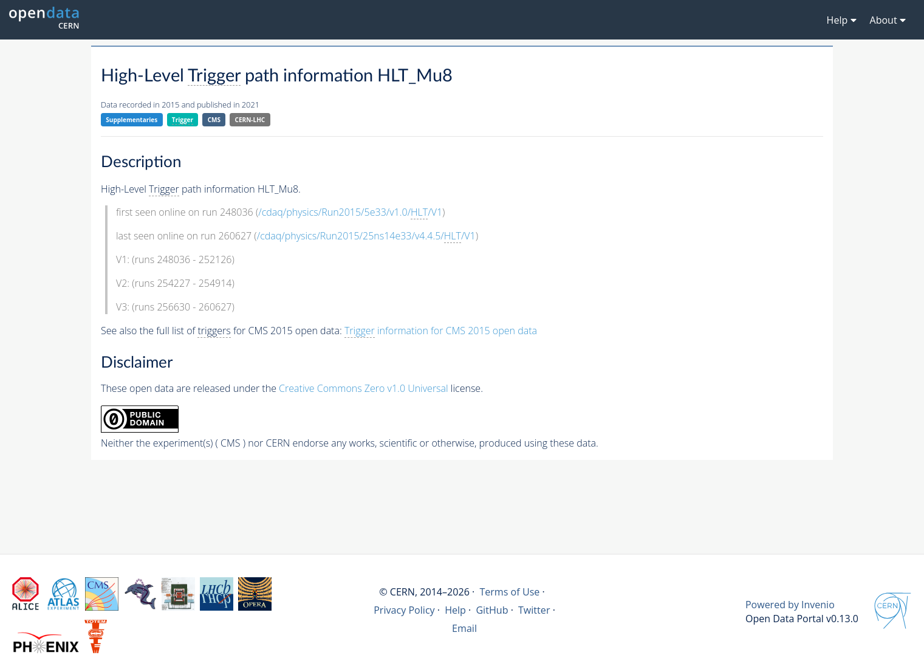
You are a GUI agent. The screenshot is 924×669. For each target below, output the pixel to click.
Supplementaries (131, 119)
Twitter (534, 610)
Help (455, 610)
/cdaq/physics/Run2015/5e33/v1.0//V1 (350, 212)
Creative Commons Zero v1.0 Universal (363, 388)
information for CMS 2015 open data (440, 331)
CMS (214, 119)
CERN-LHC (250, 119)
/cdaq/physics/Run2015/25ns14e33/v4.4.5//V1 (366, 236)
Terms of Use (509, 592)
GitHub (492, 610)
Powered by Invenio (790, 604)
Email (464, 628)
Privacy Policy (404, 610)
